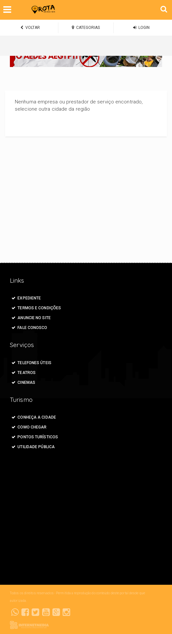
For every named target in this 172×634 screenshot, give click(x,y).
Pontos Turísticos (35, 437)
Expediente (26, 298)
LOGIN (141, 27)
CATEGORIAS (86, 27)
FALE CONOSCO (29, 327)
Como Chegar (29, 427)
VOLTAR (30, 27)
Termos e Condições (36, 308)
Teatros (24, 372)
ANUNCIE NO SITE (31, 318)
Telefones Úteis (31, 363)
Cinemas (23, 382)
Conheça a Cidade (34, 417)
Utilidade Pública (33, 447)
